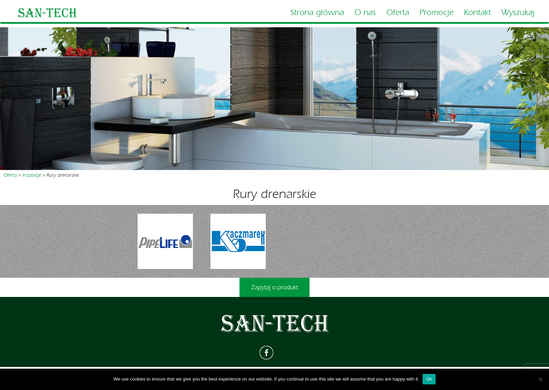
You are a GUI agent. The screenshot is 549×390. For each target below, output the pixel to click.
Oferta (397, 12)
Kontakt (477, 12)
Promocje (436, 12)
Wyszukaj (518, 12)
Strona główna (317, 12)
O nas (365, 12)
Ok (429, 379)
